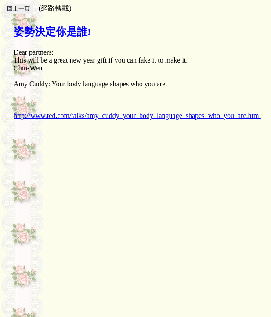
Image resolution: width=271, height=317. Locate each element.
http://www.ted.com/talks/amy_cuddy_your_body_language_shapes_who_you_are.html (137, 115)
